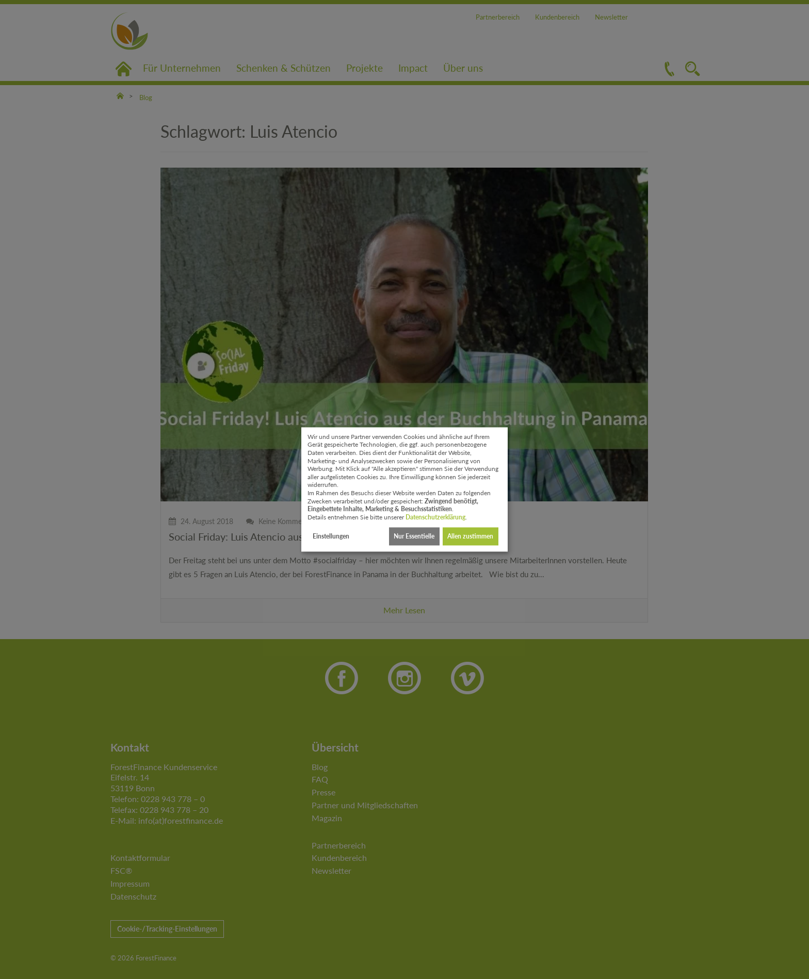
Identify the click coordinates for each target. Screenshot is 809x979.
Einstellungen (331, 536)
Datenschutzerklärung (435, 517)
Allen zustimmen (470, 536)
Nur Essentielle (414, 536)
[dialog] (404, 489)
